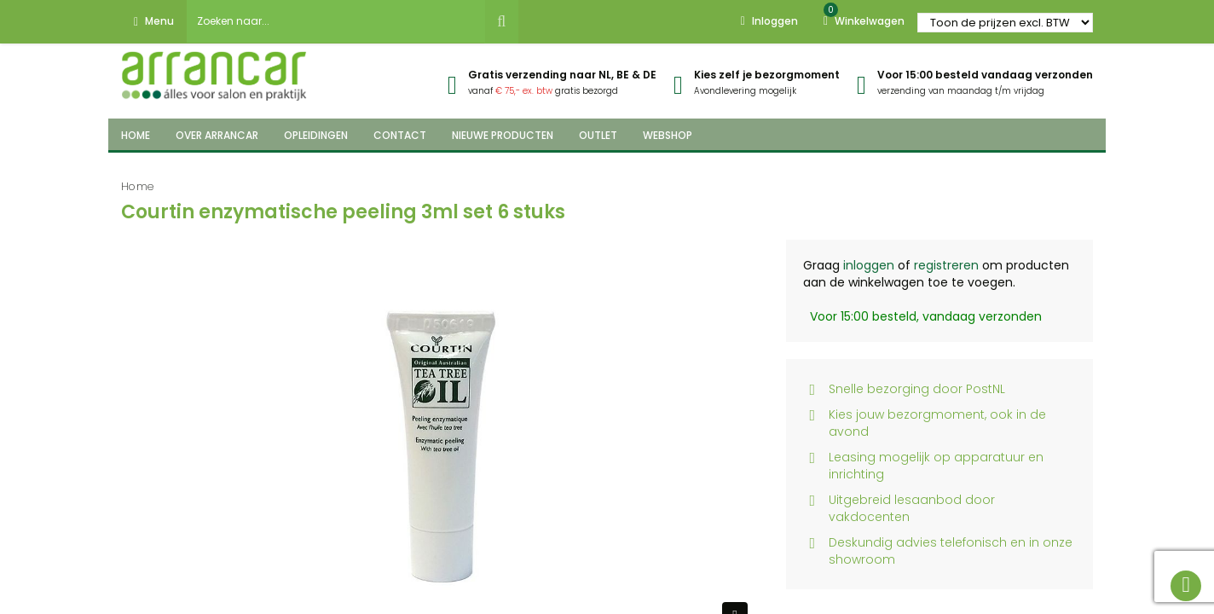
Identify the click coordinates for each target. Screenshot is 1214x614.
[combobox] (336, 21)
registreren (946, 265)
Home (137, 186)
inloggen (868, 265)
